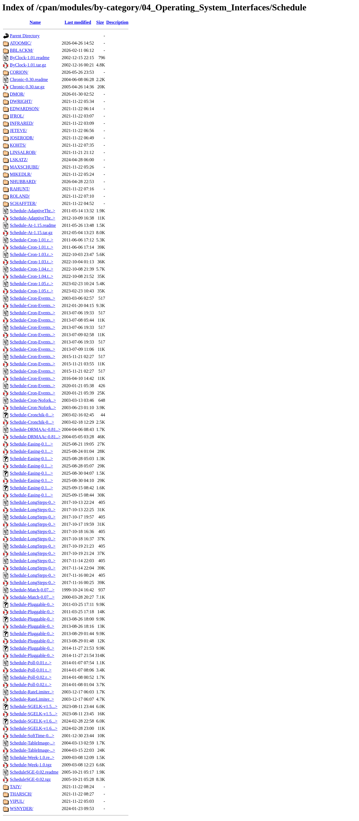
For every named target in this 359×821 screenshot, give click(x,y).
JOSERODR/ (22, 137)
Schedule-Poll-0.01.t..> (31, 670)
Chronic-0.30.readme (29, 79)
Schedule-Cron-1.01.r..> (31, 239)
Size (100, 22)
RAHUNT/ (20, 188)
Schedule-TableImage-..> (32, 743)
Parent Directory (25, 35)
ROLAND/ (20, 196)
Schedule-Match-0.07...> (32, 589)
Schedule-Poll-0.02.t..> (31, 684)
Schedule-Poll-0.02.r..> (31, 677)
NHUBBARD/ (23, 181)
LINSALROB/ (23, 152)
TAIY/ (15, 786)
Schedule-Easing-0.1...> (31, 444)
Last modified (78, 22)
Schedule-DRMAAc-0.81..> (35, 429)
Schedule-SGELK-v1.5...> (33, 706)
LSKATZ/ (19, 159)
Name (35, 22)
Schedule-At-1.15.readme (33, 225)
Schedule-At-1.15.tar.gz (31, 232)
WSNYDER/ (21, 808)
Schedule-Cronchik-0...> (32, 414)
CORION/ (19, 72)
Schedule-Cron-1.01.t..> (31, 247)
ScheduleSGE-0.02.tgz (30, 779)
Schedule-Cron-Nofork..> (33, 400)
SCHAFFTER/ (23, 203)
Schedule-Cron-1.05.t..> (31, 291)
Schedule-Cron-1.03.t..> (31, 261)
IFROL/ (17, 116)
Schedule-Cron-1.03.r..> (31, 254)
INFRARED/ (21, 123)
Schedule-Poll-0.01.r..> (31, 662)
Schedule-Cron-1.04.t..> (31, 276)
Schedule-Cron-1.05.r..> (31, 283)
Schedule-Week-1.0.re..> (32, 757)
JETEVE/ (18, 130)
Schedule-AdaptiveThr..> (32, 210)
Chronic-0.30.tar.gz (27, 86)
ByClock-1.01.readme (29, 57)
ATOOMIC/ (20, 43)
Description (117, 22)
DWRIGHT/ (21, 101)
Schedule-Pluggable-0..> (32, 604)
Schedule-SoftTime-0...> (32, 735)
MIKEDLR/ (20, 174)
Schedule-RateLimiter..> (32, 691)
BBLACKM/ (21, 50)
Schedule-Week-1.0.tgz (31, 764)
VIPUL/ (17, 801)
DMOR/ (17, 94)
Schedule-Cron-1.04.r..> (31, 269)
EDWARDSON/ (24, 108)
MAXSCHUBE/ (24, 167)
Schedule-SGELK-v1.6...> (33, 721)
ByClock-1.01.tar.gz (28, 65)
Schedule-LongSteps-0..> (33, 502)
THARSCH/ (21, 794)
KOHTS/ (18, 145)
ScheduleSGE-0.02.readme (34, 772)
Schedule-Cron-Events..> (32, 298)
